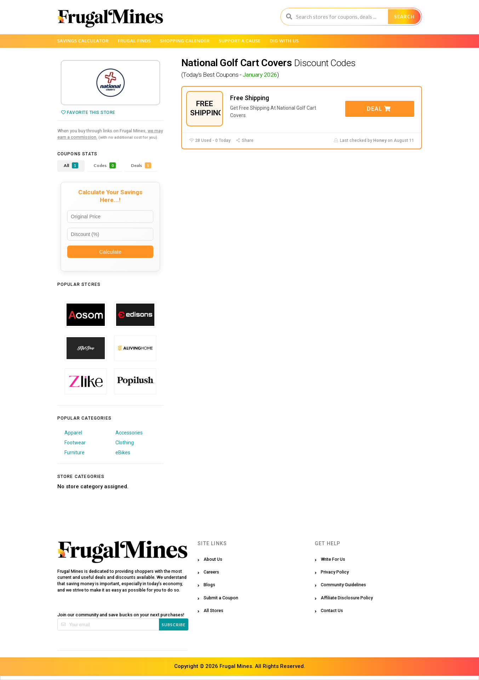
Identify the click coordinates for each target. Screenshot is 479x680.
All (71, 165)
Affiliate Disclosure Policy (347, 597)
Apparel (73, 433)
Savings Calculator (83, 41)
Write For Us (333, 559)
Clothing (124, 442)
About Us (213, 559)
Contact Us (332, 610)
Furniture (74, 452)
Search (404, 16)
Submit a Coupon (221, 597)
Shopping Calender (185, 41)
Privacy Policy (335, 572)
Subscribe (174, 624)
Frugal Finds (134, 41)
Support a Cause (240, 41)
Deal (379, 108)
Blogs (209, 584)
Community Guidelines (343, 584)
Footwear (75, 442)
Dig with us (284, 41)
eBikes (122, 452)
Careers (211, 572)
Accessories (129, 433)
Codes (104, 165)
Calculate (110, 252)
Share (244, 140)
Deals (141, 165)
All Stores (213, 610)
